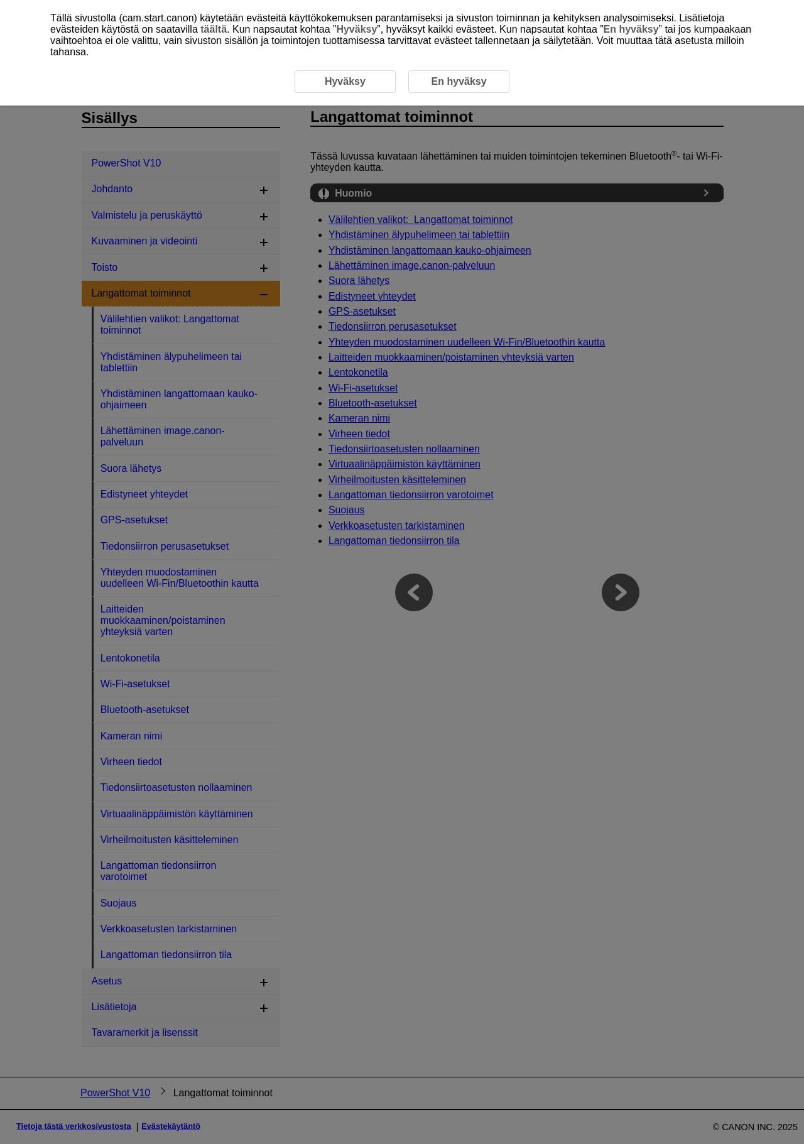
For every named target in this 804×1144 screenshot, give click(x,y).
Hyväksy (356, 29)
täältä (213, 29)
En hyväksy (631, 29)
